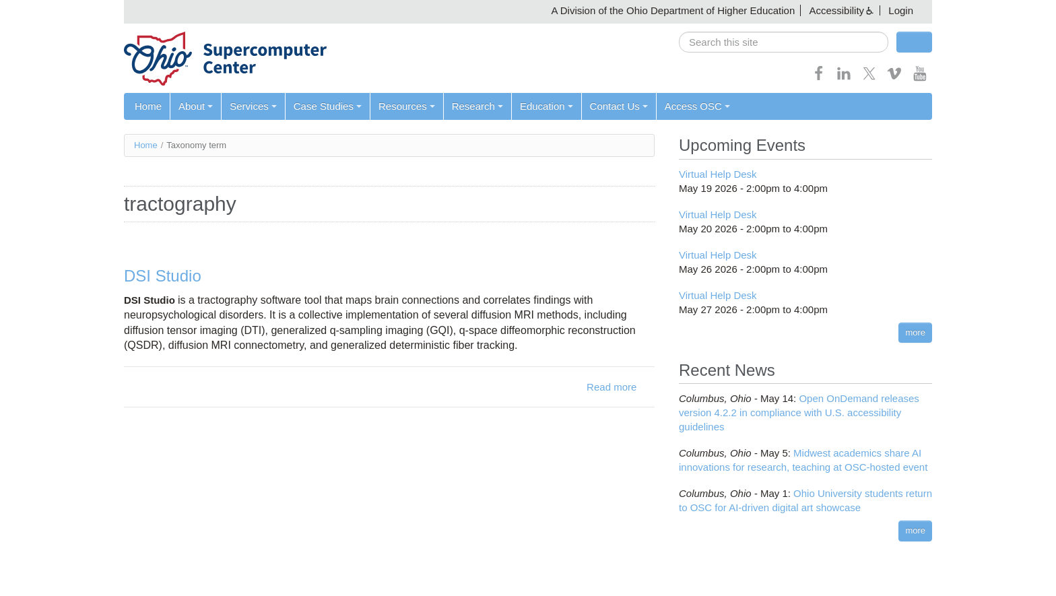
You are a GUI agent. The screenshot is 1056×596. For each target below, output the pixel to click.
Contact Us (619, 106)
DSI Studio (162, 276)
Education (546, 106)
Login (900, 10)
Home (148, 106)
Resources (406, 106)
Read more (611, 387)
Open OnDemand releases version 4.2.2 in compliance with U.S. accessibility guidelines (799, 412)
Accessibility (836, 10)
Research (477, 106)
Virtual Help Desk (718, 174)
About (195, 106)
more (915, 332)
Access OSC (697, 106)
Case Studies (328, 106)
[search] (783, 42)
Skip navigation (37, 10)
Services (253, 106)
